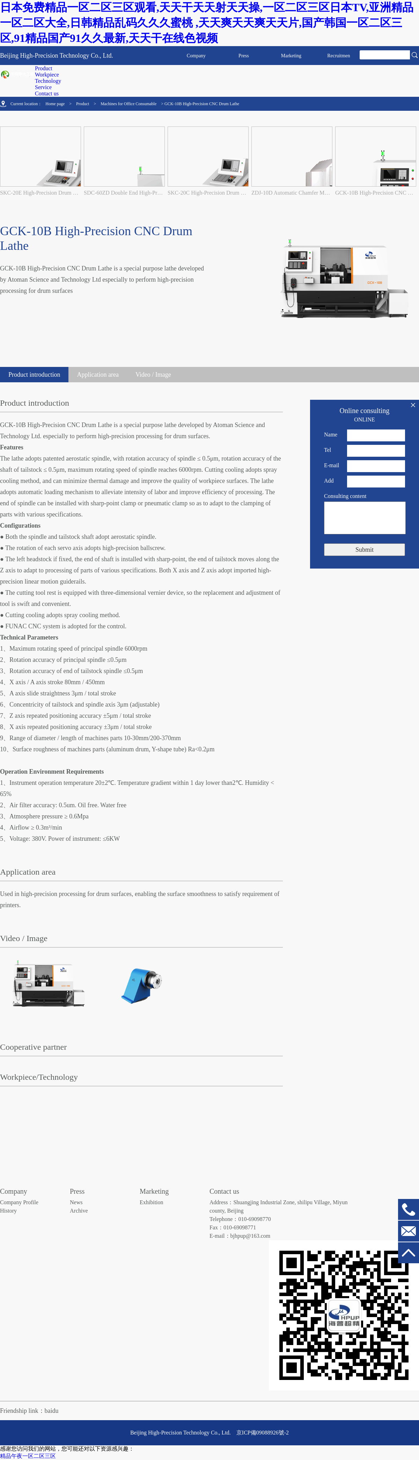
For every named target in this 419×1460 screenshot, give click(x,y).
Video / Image (153, 374)
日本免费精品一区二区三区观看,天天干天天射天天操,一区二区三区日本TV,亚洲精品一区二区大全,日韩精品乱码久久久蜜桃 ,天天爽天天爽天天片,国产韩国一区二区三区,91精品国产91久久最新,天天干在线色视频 (206, 22)
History (8, 1211)
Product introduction (34, 374)
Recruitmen (338, 55)
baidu (52, 1410)
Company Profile (19, 1202)
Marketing (291, 55)
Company (196, 55)
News (76, 1202)
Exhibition (151, 1202)
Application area (97, 374)
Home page (55, 103)
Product (82, 103)
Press (243, 55)
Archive (79, 1211)
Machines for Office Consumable (128, 103)
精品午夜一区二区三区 (28, 1456)
